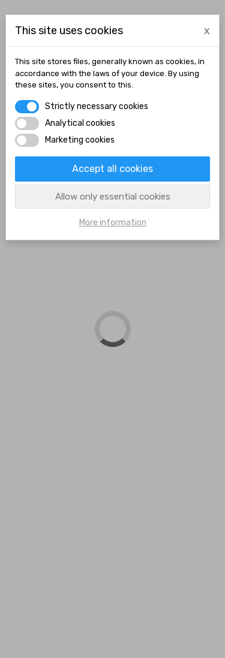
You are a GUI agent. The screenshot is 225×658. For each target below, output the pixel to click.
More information (112, 223)
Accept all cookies (112, 168)
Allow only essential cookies (112, 196)
